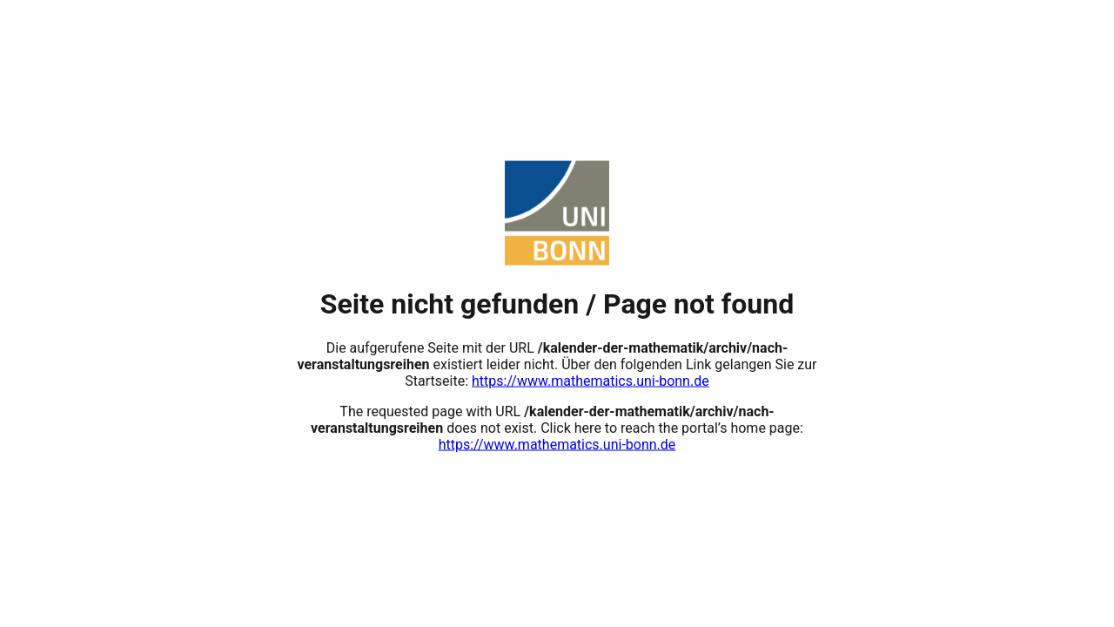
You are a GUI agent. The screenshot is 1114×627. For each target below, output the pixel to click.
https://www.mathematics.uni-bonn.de (590, 380)
